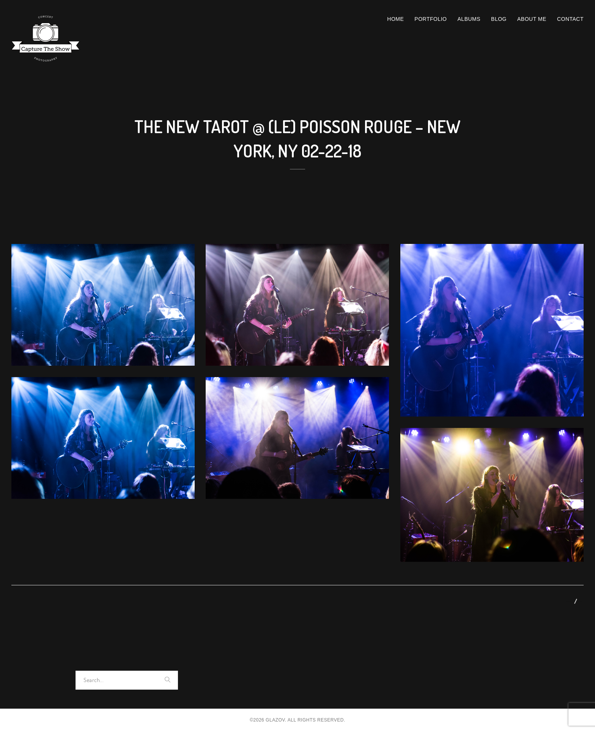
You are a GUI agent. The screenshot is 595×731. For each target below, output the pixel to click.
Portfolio (430, 19)
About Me (531, 19)
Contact (570, 19)
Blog (499, 19)
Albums (469, 19)
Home (395, 19)
